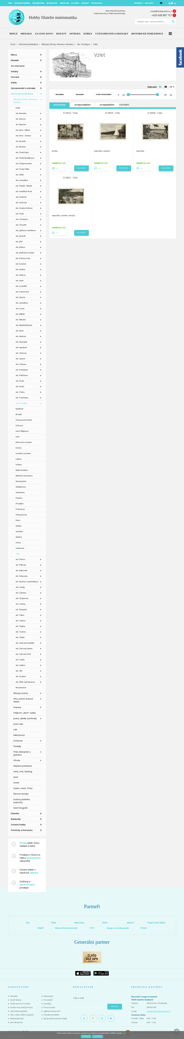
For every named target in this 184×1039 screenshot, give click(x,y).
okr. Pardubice (22, 369)
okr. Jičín (19, 241)
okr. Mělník (20, 314)
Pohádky (17, 746)
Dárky (14, 82)
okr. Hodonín (21, 197)
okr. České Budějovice (25, 158)
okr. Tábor (20, 615)
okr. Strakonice (22, 598)
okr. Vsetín (20, 659)
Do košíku (81, 168)
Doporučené (59, 105)
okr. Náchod (21, 336)
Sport (15, 777)
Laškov (19, 459)
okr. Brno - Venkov (23, 135)
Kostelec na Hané (23, 453)
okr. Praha (20, 392)
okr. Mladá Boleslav (24, 325)
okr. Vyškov (20, 665)
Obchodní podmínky (18, 1011)
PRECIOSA (79, 922)
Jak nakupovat (16, 1022)
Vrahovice (20, 548)
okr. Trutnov (21, 632)
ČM (27, 922)
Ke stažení (48, 1000)
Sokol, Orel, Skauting (22, 771)
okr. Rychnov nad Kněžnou (27, 581)
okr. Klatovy (21, 275)
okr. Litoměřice (22, 303)
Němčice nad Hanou (24, 475)
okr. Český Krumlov (24, 163)
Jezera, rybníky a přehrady (25, 718)
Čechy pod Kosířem (24, 420)
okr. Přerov (20, 559)
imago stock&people (118, 928)
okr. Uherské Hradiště (25, 643)
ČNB (53, 922)
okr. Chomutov (22, 219)
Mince (14, 54)
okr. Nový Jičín (21, 342)
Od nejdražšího (107, 105)
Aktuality (13, 996)
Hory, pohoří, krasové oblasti (23, 700)
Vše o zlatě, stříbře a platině (21, 1015)
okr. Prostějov (83, 44)
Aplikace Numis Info (52, 1011)
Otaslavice (20, 492)
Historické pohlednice (28, 44)
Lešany (19, 464)
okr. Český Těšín (22, 169)
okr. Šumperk (21, 609)
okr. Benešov (21, 113)
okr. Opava (20, 358)
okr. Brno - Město (23, 130)
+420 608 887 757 (162, 15)
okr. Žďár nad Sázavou (25, 682)
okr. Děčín (20, 174)
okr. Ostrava (21, 364)
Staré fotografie (20, 808)
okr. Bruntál (20, 141)
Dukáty (14, 71)
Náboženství (19, 735)
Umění (16, 782)
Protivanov (20, 509)
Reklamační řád (16, 1019)
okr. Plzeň (20, 386)
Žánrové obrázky (20, 793)
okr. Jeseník (20, 236)
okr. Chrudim (21, 225)
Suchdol (19, 531)
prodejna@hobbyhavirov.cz (158, 1011)
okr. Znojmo (21, 676)
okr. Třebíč (20, 637)
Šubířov (19, 537)
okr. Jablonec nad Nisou (26, 230)
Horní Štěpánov (22, 431)
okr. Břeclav (21, 147)
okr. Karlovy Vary (23, 258)
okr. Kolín (20, 280)
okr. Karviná (21, 264)
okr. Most (20, 330)
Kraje (18, 107)
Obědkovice (21, 487)
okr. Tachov (20, 620)
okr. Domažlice (22, 180)
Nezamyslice (21, 481)
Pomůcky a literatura (21, 830)
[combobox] (172, 86)
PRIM (104, 922)
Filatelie (15, 813)
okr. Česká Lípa (22, 152)
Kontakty (47, 1004)
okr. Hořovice (21, 202)
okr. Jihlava (20, 247)
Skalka (18, 526)
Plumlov (19, 498)
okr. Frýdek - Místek (24, 186)
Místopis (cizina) (20, 693)
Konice (18, 448)
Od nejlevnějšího (82, 105)
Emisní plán (48, 996)
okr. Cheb (20, 213)
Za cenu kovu (17, 65)
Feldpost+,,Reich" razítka (24, 712)
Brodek (19, 414)
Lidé (15, 729)
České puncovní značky (20, 1004)
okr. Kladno (20, 269)
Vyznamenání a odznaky (23, 88)
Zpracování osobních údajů (55, 1019)
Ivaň (17, 436)
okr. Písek (20, 381)
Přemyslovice (21, 514)
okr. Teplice (20, 626)
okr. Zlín (19, 671)
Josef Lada (18, 724)
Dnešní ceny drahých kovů (21, 1007)
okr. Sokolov (21, 592)
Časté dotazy (15, 1000)
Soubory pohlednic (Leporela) (21, 801)
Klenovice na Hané (24, 442)
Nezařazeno (21, 687)
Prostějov (20, 503)
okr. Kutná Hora (22, 291)
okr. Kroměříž (21, 286)
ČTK (92, 928)
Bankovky (16, 819)
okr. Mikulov (21, 319)
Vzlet (18, 553)
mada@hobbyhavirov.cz (161, 11)
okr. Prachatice (22, 397)
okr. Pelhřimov (22, 375)
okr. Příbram (21, 565)
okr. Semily (20, 587)
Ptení (18, 520)
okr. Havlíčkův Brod (24, 191)
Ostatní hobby (18, 824)
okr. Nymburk (21, 347)
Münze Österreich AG (66, 928)
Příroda (16, 760)
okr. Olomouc (21, 353)
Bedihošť (19, 409)
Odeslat (114, 1006)
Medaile (15, 60)
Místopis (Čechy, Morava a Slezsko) (57, 44)
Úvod (12, 44)
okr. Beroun (21, 119)
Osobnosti (18, 740)
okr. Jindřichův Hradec (25, 252)
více (123, 1033)
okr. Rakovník (21, 570)
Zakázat (97, 1036)
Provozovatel (49, 1007)
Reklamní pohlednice (22, 766)
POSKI (143, 928)
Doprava (17, 707)
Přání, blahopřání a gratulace (22, 753)
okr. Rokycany (22, 576)
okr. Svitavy (20, 604)
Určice (18, 542)
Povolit (86, 1036)
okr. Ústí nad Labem (24, 648)
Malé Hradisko (22, 470)
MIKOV (130, 922)
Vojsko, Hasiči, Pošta (22, 788)
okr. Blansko (21, 124)
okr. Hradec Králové (24, 208)
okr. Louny (20, 308)
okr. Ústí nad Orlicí (23, 654)
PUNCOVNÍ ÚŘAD (156, 922)
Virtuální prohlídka (51, 1015)
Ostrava (15, 77)
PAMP (41, 928)
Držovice (19, 425)
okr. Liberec (20, 297)
